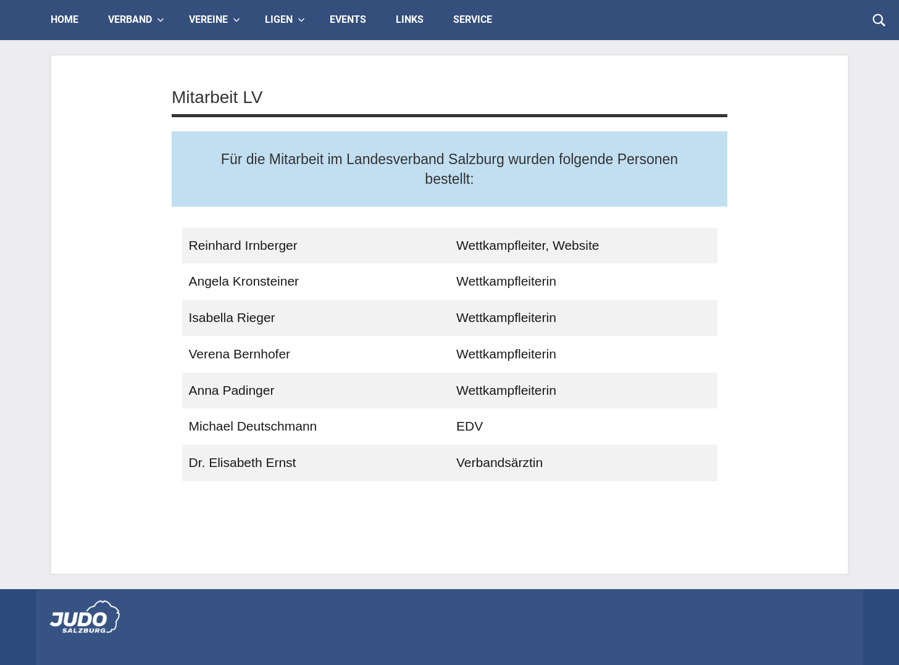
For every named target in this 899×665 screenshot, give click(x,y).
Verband (136, 19)
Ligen (285, 19)
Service (472, 19)
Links (410, 19)
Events (348, 19)
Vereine (214, 19)
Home (64, 19)
